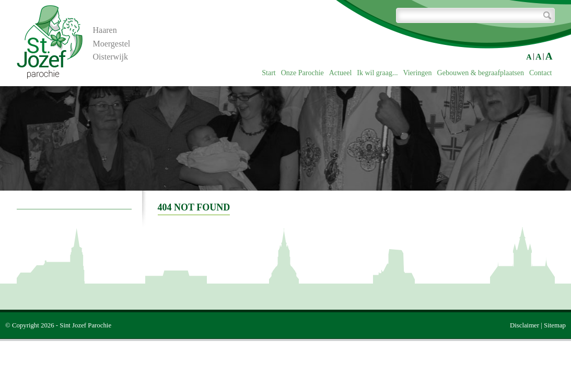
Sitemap (555, 325)
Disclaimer (524, 325)
